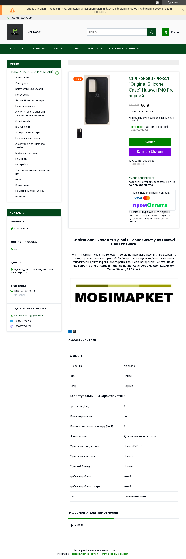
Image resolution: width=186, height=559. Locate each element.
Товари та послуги (44, 48)
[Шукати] (151, 32)
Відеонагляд (23, 126)
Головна (16, 48)
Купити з (150, 151)
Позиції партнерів (25, 106)
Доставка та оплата (124, 48)
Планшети (21, 158)
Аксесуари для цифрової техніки (30, 145)
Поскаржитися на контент (84, 554)
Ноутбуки (20, 196)
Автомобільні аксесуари (29, 100)
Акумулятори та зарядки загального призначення (30, 113)
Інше (18, 179)
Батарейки (21, 164)
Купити (150, 141)
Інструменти (22, 94)
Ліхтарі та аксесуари (27, 132)
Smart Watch (22, 121)
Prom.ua (110, 550)
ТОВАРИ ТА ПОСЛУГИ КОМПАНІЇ (32, 71)
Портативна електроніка (29, 190)
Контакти (94, 48)
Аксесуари (21, 83)
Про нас (75, 48)
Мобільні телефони (26, 153)
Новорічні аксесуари (27, 138)
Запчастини (22, 77)
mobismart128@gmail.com (29, 315)
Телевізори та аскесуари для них (32, 172)
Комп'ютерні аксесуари (29, 89)
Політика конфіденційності (114, 554)
